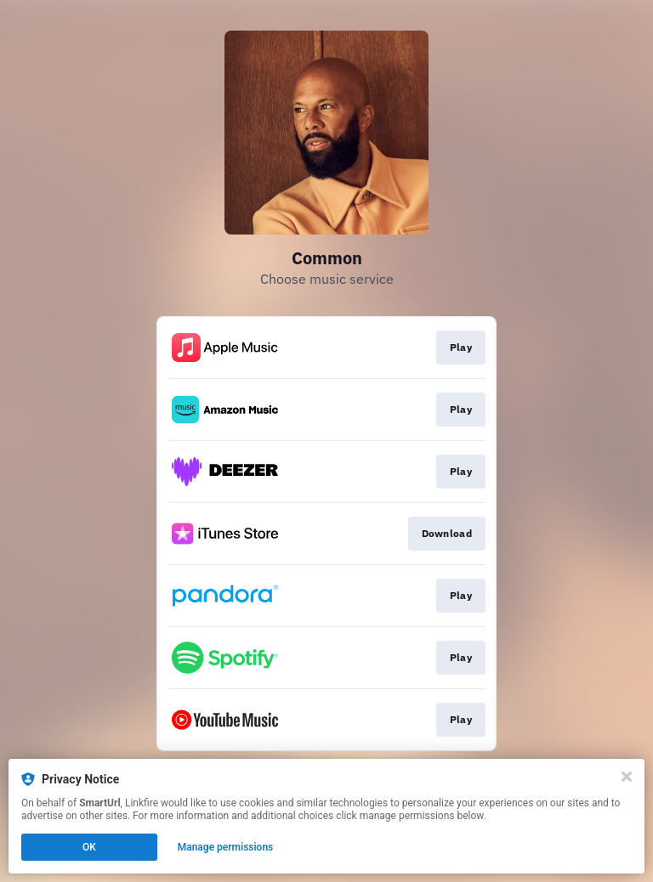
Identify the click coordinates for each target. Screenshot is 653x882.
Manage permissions (226, 847)
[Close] (626, 776)
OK (89, 847)
